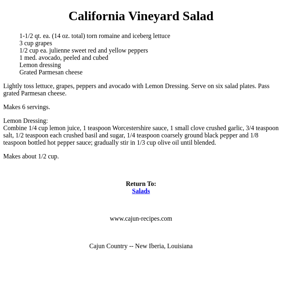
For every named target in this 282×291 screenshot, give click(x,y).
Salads (141, 191)
